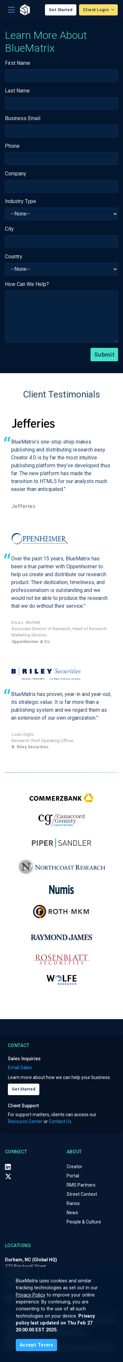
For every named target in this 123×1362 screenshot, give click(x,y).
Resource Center (25, 1121)
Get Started (61, 9)
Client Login (96, 9)
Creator (74, 1166)
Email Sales (20, 1067)
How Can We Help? (27, 284)
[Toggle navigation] (11, 10)
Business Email (22, 118)
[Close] (36, 1345)
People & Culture (84, 1221)
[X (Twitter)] (8, 1176)
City (9, 229)
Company (15, 173)
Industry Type (20, 201)
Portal (73, 1175)
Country (13, 256)
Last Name (17, 91)
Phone (12, 146)
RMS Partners (81, 1185)
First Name (17, 63)
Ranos (73, 1203)
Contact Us (60, 1121)
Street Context (82, 1194)
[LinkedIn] (8, 1166)
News (72, 1212)
